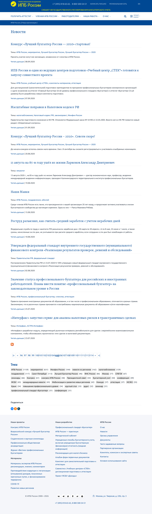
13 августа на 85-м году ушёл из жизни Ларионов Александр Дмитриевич (62, 162)
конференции (61, 390)
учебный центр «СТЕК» (38, 83)
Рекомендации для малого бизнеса (71, 453)
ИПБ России (15, 23)
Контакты (104, 456)
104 (52, 355)
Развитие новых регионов (22, 488)
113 (87, 355)
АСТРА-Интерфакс (35, 326)
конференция (123, 378)
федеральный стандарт (44, 258)
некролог (20, 171)
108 (68, 355)
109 (72, 355)
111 (79, 355)
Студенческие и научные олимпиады (27, 439)
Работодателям (71, 16)
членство (60, 297)
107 (64, 355)
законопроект (61, 115)
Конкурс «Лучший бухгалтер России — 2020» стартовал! (50, 44)
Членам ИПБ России (47, 16)
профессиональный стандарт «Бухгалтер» (29, 390)
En (139, 4)
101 (41, 355)
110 (76, 355)
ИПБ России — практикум (66, 431)
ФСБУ (13, 382)
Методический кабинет (65, 436)
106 (60, 355)
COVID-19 (15, 484)
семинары (15, 378)
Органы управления (109, 436)
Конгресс (31, 378)
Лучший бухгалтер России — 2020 (80, 52)
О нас (107, 16)
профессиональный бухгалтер (41, 297)
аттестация (76, 83)
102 (44, 355)
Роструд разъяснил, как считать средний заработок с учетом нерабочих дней (65, 221)
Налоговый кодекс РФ (44, 115)
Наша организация (29, 23)
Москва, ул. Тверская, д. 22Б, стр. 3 (109, 496)
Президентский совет (76, 378)
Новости (103, 431)
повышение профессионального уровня (40, 386)
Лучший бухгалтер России (52, 52)
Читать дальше (17, 62)
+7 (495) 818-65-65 (61, 4)
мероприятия (34, 52)
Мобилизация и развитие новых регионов (71, 382)
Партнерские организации (111, 448)
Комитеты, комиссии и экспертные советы (119, 452)
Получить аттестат (22, 16)
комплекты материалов (59, 83)
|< (14, 355)
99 (33, 355)
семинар (99, 386)
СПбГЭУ (118, 374)
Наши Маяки (20, 192)
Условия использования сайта (113, 461)
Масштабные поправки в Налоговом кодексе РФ (45, 107)
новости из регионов (81, 370)
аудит (86, 386)
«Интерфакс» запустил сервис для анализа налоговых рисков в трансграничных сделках (73, 318)
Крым (13, 386)
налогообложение (24, 115)
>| (99, 355)
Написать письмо (98, 4)
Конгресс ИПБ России (20, 427)
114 (91, 355)
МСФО (130, 382)
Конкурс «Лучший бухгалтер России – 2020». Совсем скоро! (53, 136)
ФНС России (90, 374)
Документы (105, 440)
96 (21, 355)
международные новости (34, 382)
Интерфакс (21, 326)
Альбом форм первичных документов (72, 457)
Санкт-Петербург (39, 374)
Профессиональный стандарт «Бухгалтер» (73, 427)
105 (56, 355)
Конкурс (100, 382)
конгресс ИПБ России (51, 378)
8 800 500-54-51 (79, 4)
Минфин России (75, 115)
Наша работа (91, 16)
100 (37, 355)
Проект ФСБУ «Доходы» (66, 476)
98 (29, 355)
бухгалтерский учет (101, 378)
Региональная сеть (118, 4)
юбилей (45, 200)
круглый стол (71, 386)
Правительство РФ (24, 258)
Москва (105, 374)
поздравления (34, 200)
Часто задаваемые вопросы (112, 444)
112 (83, 355)
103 (48, 355)
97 (25, 355)
